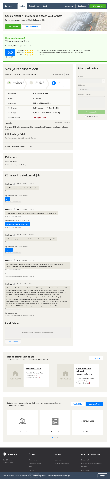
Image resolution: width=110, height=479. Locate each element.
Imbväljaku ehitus (38, 368)
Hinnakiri (32, 469)
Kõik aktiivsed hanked (63, 463)
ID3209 (29, 146)
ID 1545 (26, 41)
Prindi (68, 74)
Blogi (52, 6)
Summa (80, 76)
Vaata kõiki (95, 358)
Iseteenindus (85, 469)
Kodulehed (85, 459)
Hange (12, 6)
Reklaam (84, 466)
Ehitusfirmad (41, 6)
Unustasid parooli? (36, 463)
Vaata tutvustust (31, 26)
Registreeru (33, 459)
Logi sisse (82, 6)
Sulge (102, 476)
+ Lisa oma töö (97, 6)
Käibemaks (82, 85)
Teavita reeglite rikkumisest (62, 122)
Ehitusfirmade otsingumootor (92, 463)
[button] (52, 437)
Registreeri (69, 6)
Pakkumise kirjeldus (84, 94)
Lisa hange (59, 459)
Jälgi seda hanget (92, 116)
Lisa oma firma (94, 403)
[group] (22, 421)
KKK (30, 466)
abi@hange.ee (8, 462)
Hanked (30, 6)
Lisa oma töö (13, 26)
